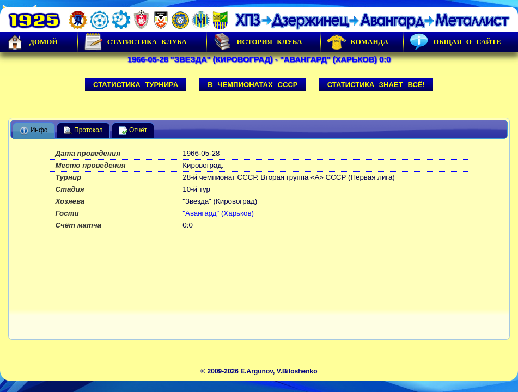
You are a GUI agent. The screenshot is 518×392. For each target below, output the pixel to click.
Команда (357, 42)
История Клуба (257, 42)
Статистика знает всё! (376, 85)
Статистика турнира (135, 85)
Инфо (33, 130)
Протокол (83, 130)
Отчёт (133, 130)
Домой (31, 42)
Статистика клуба (135, 42)
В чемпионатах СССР (253, 85)
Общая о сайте (455, 42)
